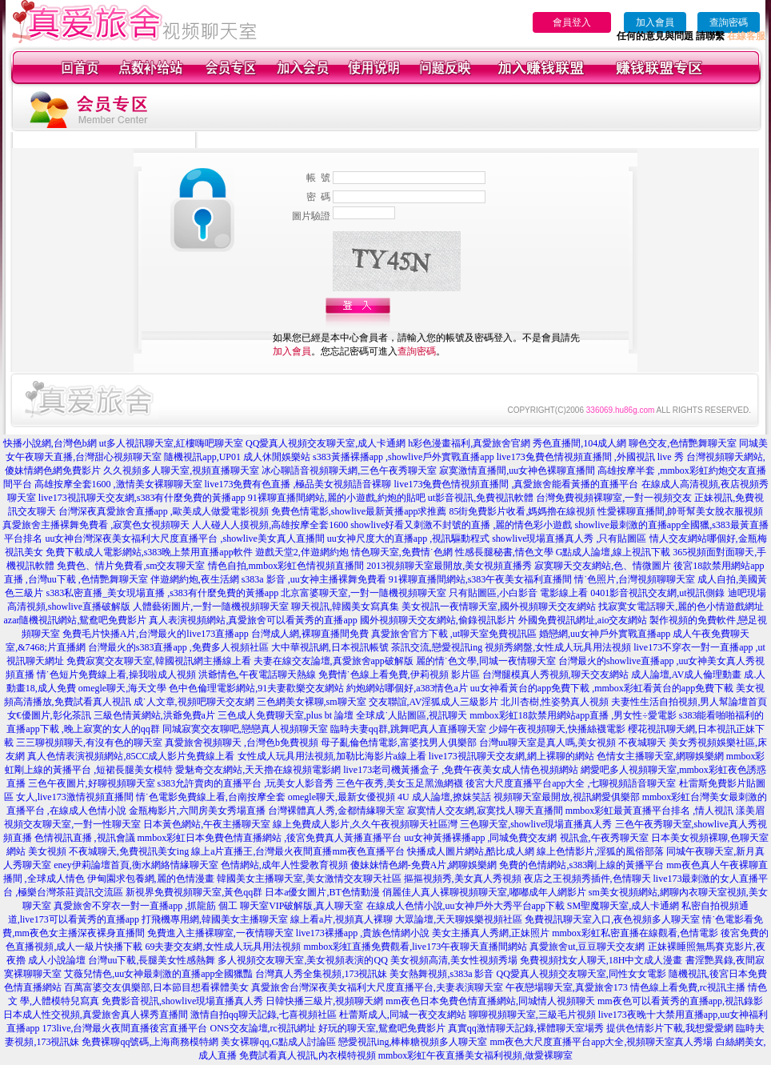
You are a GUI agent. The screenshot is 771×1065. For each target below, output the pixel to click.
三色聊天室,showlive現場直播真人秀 (536, 824)
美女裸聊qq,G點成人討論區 (278, 1041)
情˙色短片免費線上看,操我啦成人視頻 (116, 674)
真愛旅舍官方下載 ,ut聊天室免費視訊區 (454, 633)
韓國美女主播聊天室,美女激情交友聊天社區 (309, 878)
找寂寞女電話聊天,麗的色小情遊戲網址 (681, 606)
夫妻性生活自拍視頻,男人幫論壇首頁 (689, 701)
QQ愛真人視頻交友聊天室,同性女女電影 (580, 973)
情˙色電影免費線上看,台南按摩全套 (211, 797)
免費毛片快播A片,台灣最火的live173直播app (155, 633)
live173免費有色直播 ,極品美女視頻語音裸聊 (298, 484)
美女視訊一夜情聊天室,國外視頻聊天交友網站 (498, 606)
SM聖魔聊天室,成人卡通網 (623, 905)
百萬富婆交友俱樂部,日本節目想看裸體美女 (156, 987)
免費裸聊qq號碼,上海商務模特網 (150, 1041)
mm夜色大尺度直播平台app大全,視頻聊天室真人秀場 (601, 1041)
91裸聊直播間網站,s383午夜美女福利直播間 (481, 579)
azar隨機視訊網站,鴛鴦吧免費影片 (75, 620)
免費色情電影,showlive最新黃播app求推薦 (359, 511)
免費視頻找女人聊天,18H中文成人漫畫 (601, 960)
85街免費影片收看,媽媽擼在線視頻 (522, 511)
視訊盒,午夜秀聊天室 (604, 837)
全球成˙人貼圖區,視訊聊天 (411, 715)
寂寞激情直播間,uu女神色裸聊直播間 (517, 470)
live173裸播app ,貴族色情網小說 (362, 933)
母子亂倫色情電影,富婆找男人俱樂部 (399, 742)
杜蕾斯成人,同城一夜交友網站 (402, 1014)
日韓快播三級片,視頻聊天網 (324, 1001)
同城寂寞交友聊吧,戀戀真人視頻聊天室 (245, 729)
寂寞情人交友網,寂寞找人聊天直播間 (485, 810)
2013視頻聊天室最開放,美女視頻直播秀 (449, 565)
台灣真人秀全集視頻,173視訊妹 (321, 973)
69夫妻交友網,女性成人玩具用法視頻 (223, 946)
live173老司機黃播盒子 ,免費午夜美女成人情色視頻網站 (460, 769)
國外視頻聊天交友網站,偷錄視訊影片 (438, 620)
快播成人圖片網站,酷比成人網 (470, 851)
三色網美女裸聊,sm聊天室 (311, 701)
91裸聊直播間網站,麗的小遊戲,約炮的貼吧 (336, 497)
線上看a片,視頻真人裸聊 (341, 919)
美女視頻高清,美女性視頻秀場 (453, 960)
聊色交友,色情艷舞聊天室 (683, 443)
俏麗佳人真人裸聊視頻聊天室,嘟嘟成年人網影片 (484, 892)
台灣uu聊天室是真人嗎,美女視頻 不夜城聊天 (572, 742)
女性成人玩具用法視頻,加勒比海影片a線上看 (332, 756)
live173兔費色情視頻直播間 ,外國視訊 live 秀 (590, 456)
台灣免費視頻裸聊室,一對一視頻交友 (614, 497)
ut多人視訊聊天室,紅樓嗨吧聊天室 (171, 443)
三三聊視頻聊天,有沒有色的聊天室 (89, 742)
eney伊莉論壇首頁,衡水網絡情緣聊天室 (136, 865)
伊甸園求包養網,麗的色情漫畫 (150, 878)
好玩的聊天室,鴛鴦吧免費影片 (381, 1028)
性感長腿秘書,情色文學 (504, 552)
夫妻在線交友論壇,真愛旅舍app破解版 (333, 661)
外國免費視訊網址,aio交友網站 (583, 620)
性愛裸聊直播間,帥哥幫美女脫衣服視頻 (680, 511)
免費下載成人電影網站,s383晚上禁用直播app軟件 (149, 552)
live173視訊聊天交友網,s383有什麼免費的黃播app (142, 497)
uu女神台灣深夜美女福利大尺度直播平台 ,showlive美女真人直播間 (184, 538)
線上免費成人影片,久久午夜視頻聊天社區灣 (365, 824)
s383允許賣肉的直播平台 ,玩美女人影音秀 (246, 783)
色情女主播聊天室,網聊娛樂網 (660, 756)
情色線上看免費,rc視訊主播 (687, 987)
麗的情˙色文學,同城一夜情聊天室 (486, 661)
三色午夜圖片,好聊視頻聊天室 (91, 783)
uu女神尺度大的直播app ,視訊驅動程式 (408, 538)
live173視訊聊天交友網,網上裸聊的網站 (511, 756)
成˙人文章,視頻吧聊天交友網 (194, 701)
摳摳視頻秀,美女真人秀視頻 (462, 878)
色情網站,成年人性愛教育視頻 (284, 865)
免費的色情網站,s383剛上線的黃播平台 (581, 865)
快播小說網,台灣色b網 (50, 443)
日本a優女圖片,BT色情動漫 (322, 892)
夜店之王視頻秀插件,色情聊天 (587, 878)
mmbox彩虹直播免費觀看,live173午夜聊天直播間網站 (415, 946)
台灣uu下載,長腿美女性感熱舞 (151, 960)
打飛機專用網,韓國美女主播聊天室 (215, 919)
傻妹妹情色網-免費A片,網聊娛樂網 (423, 865)
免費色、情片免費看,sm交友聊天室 (131, 565)
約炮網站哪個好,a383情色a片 (407, 688)
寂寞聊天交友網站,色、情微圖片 (602, 565)
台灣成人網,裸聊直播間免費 (310, 633)
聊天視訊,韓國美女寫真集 (345, 606)
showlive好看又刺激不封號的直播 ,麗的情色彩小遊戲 (461, 524)
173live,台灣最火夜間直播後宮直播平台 (125, 1028)
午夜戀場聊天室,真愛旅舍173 (566, 987)
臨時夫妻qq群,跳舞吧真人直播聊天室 (408, 729)
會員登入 (572, 22)
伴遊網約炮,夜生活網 (194, 579)
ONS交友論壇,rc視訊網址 (263, 1028)
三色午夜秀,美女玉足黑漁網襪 (399, 783)
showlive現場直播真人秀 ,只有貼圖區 (569, 538)
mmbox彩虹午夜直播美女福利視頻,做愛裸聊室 (475, 1055)
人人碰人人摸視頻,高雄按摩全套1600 (270, 524)
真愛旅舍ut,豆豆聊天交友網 (587, 946)
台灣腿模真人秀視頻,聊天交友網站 (555, 674)
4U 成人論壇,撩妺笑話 (444, 797)
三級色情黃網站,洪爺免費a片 (154, 715)
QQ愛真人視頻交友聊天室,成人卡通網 (325, 443)
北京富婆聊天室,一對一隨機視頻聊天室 (363, 593)
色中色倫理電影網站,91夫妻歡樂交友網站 (256, 688)
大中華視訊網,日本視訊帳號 (330, 647)
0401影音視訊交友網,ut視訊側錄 (657, 593)
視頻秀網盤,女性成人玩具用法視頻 (558, 647)
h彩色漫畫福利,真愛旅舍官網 (469, 443)
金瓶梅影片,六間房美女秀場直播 (197, 810)
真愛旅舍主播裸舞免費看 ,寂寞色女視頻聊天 (96, 524)
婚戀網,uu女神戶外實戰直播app (604, 633)
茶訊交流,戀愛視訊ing (436, 647)
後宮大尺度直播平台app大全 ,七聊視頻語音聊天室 (570, 783)
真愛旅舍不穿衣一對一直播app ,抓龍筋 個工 (146, 905)
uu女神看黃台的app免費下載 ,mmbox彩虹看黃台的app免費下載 (601, 688)
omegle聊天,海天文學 (122, 688)
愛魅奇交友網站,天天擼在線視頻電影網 (258, 769)
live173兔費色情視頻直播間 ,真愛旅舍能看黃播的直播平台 (516, 484)
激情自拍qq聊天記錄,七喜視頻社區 (263, 1014)
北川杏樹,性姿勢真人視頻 (555, 701)
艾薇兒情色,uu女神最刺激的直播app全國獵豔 (158, 973)
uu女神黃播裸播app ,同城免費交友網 (480, 837)
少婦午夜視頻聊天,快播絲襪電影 (557, 729)
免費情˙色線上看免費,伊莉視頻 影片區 (399, 674)
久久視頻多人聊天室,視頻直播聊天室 (181, 470)
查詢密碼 (728, 22)
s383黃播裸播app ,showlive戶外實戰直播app (403, 456)
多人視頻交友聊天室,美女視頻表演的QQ (302, 960)
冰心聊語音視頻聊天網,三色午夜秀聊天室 (349, 470)
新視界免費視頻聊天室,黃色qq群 (194, 892)
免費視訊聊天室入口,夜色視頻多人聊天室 (612, 919)
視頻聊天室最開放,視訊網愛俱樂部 (566, 797)
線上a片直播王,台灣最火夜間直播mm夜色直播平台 (298, 851)
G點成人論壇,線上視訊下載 (613, 552)
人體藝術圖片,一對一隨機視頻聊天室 (211, 606)
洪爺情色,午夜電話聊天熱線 (257, 674)
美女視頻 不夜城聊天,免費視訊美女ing (108, 851)
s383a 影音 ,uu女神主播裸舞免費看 (314, 579)
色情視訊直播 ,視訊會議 (84, 837)
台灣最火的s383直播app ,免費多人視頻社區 (178, 647)
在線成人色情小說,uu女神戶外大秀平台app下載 (465, 905)
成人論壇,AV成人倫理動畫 (686, 674)
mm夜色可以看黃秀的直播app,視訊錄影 (680, 1001)
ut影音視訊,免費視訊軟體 (480, 497)
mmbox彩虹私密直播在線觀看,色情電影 (635, 933)
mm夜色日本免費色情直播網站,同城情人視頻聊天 (490, 1001)
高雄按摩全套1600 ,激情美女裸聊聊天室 (118, 484)
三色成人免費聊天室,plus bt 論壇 (286, 715)
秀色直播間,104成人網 (579, 443)
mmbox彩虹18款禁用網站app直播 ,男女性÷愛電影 (573, 715)
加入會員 (655, 22)
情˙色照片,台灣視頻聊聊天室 (634, 579)
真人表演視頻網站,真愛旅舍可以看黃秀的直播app (253, 620)
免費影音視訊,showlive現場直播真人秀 (182, 1001)
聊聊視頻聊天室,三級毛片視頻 (532, 1014)
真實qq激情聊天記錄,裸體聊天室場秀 (526, 1028)
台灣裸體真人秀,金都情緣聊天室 (336, 810)
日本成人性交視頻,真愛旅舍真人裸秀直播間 (95, 1014)
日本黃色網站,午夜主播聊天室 (206, 824)
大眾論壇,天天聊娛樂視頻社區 (458, 919)
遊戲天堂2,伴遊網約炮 (302, 552)
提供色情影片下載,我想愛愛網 (669, 1028)
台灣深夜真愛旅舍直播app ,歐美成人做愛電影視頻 (163, 511)
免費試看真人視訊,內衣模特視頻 (307, 1055)
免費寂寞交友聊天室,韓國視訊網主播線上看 (158, 661)
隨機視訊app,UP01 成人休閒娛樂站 (237, 456)
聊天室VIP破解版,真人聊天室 (301, 905)
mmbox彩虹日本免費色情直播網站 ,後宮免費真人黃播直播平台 (270, 837)
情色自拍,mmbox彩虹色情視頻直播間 (286, 565)
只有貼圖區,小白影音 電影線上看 (518, 593)
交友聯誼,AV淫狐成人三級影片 (434, 701)
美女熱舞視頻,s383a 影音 (441, 973)
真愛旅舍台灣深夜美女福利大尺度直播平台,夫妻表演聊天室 (377, 987)
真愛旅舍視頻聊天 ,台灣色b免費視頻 (241, 742)
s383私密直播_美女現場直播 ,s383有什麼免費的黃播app (162, 593)
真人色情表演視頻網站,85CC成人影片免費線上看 (130, 756)
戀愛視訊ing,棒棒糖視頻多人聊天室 (412, 1041)
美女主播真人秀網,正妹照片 (490, 933)
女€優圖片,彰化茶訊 (49, 715)
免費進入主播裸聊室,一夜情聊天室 (220, 933)
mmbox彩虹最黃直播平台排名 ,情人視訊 (649, 810)
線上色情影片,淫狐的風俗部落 (600, 851)
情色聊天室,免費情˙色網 (402, 552)
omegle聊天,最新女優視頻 (341, 797)
